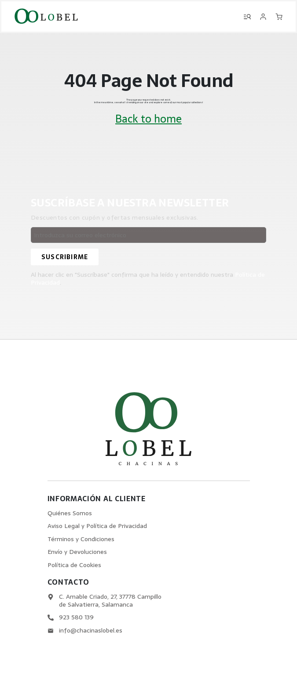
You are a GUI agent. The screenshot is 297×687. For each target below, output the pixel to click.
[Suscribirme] (65, 257)
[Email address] (148, 235)
